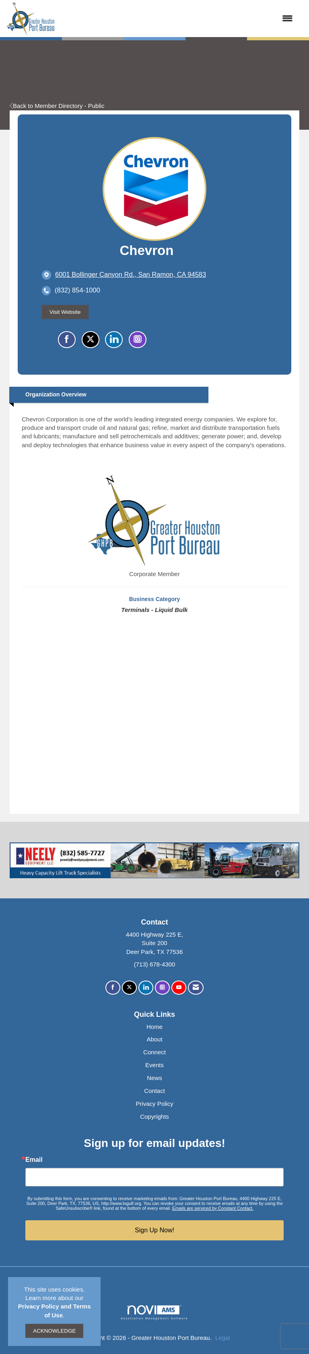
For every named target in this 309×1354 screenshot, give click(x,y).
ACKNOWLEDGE (54, 1331)
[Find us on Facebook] (112, 988)
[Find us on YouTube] (178, 988)
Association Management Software (154, 1312)
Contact (154, 1090)
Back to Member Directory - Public (57, 105)
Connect (154, 1052)
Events (154, 1065)
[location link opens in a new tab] (130, 275)
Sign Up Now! (154, 1230)
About (154, 1039)
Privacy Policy (154, 1103)
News (154, 1077)
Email (34, 1160)
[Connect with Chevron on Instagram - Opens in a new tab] (137, 339)
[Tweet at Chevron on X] (90, 339)
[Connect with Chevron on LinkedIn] (114, 339)
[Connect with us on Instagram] (162, 988)
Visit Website (65, 312)
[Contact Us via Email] (196, 988)
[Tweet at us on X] (129, 988)
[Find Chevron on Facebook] (67, 339)
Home (154, 1026)
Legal (222, 1337)
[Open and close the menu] (178, 18)
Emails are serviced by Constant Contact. (212, 1208)
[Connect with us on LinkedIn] (145, 988)
